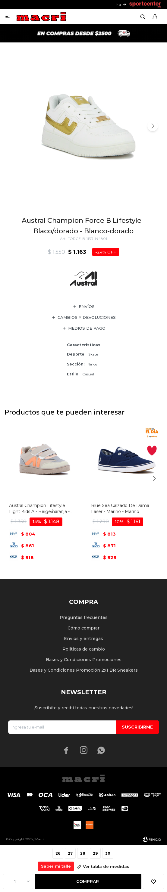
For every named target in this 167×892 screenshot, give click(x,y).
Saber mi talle (56, 866)
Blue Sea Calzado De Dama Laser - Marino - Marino (120, 508)
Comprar (87, 881)
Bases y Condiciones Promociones (83, 659)
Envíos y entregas (83, 638)
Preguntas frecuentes (84, 617)
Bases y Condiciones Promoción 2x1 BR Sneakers (84, 670)
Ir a (118, 4)
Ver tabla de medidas (106, 866)
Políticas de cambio (83, 649)
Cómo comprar (83, 628)
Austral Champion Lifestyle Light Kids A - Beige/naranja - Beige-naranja (39, 508)
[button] (152, 126)
